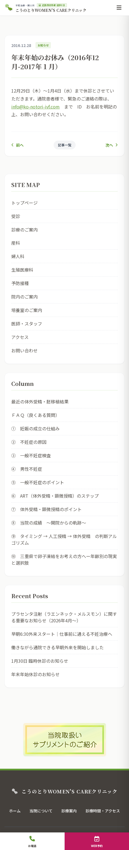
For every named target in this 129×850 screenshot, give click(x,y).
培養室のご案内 (26, 310)
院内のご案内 (24, 296)
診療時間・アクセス (103, 810)
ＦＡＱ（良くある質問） (35, 415)
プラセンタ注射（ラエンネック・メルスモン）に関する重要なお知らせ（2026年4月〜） (64, 617)
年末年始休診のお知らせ (35, 674)
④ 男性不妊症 (26, 469)
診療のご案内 (24, 229)
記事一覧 (64, 145)
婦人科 (17, 256)
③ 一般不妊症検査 (31, 455)
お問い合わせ (24, 350)
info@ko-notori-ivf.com (35, 106)
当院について (41, 810)
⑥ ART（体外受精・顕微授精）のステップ (55, 495)
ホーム (15, 810)
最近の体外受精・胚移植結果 (39, 401)
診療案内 (69, 810)
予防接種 (20, 283)
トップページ (24, 202)
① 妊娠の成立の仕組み (35, 428)
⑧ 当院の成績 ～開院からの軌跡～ (48, 522)
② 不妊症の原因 (28, 442)
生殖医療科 (22, 269)
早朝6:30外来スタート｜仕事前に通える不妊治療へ (61, 634)
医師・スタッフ (26, 323)
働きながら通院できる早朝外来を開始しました (57, 647)
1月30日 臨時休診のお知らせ (39, 660)
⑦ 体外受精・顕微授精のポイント (46, 509)
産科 (15, 242)
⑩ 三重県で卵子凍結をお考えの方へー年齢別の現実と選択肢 (64, 559)
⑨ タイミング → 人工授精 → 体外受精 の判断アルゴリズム (64, 539)
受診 (15, 216)
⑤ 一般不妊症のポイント (37, 482)
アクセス (20, 337)
